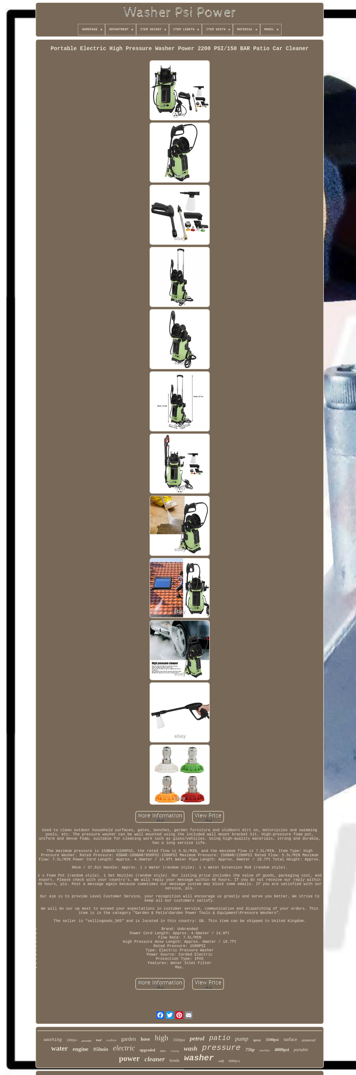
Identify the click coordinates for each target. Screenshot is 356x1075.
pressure (221, 1047)
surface (290, 1039)
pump (242, 1039)
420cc (163, 1050)
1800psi (72, 1040)
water (59, 1048)
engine (81, 1049)
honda (174, 1060)
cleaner (155, 1059)
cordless (111, 1040)
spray (257, 1040)
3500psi (272, 1039)
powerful (86, 1040)
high (161, 1037)
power (129, 1058)
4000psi (282, 1049)
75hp (250, 1049)
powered (309, 1040)
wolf (221, 1061)
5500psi (179, 1040)
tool (99, 1040)
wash (190, 1048)
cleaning (175, 1051)
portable (301, 1049)
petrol (197, 1038)
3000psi (234, 1061)
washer (199, 1058)
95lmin (100, 1049)
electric (124, 1048)
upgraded (147, 1050)
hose (145, 1039)
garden (128, 1039)
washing (53, 1039)
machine (264, 1050)
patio (220, 1038)
